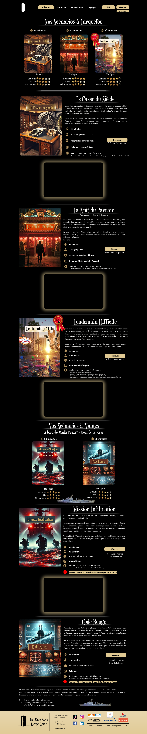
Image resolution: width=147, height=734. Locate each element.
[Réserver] (122, 7)
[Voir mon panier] (122, 11)
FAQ (52, 702)
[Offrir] (108, 7)
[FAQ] (91, 725)
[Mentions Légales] (114, 725)
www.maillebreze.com (46, 705)
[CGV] (126, 725)
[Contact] (99, 725)
